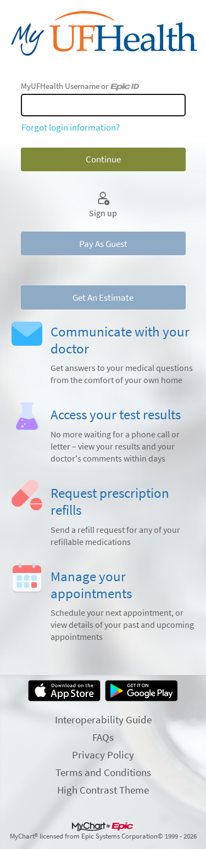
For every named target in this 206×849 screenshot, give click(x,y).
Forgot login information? (70, 127)
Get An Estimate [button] (103, 297)
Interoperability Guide (103, 719)
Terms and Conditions (103, 772)
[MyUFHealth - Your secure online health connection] (103, 33)
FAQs (103, 737)
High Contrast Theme (103, 789)
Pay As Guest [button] (103, 244)
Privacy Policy (103, 754)
